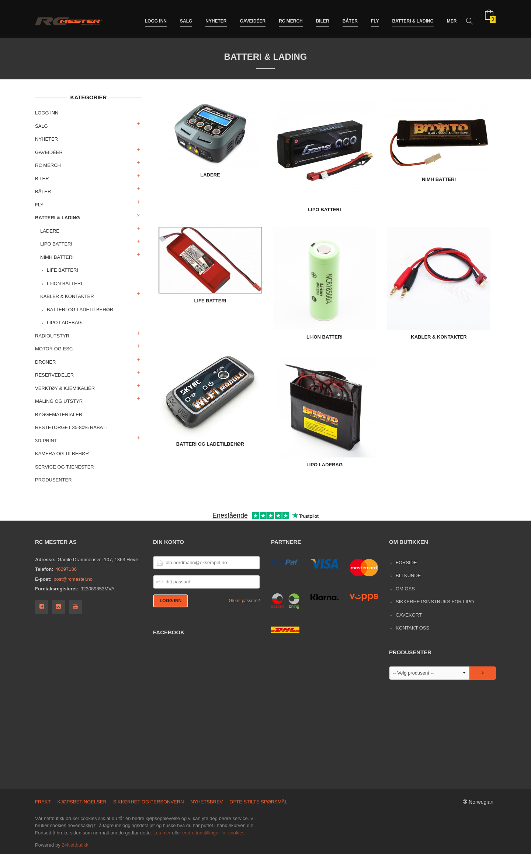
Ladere (49, 231)
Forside (406, 562)
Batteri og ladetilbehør (80, 309)
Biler (322, 17)
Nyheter (215, 17)
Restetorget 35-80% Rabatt (71, 427)
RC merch (291, 17)
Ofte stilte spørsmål (258, 802)
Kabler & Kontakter (67, 296)
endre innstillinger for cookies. (214, 833)
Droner (45, 362)
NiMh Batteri (57, 257)
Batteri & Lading (412, 17)
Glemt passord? (244, 600)
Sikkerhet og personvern (148, 802)
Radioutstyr (52, 336)
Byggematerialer (58, 414)
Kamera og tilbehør (62, 453)
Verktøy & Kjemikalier (65, 388)
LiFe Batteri (62, 270)
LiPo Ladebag (64, 322)
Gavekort (409, 615)
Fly (375, 17)
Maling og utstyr (59, 401)
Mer (452, 17)
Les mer (162, 833)
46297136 (66, 569)
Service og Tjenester (64, 467)
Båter (350, 17)
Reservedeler (54, 375)
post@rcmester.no (73, 579)
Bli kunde (408, 575)
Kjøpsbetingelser (82, 802)
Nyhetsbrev (206, 802)
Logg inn (156, 17)
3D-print (46, 440)
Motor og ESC (54, 348)
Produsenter (53, 480)
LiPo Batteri (56, 244)
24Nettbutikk (75, 845)
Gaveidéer (253, 17)
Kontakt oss (412, 628)
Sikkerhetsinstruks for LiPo (435, 601)
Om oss (405, 588)
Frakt (43, 802)
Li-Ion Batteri (64, 283)
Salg (186, 17)
